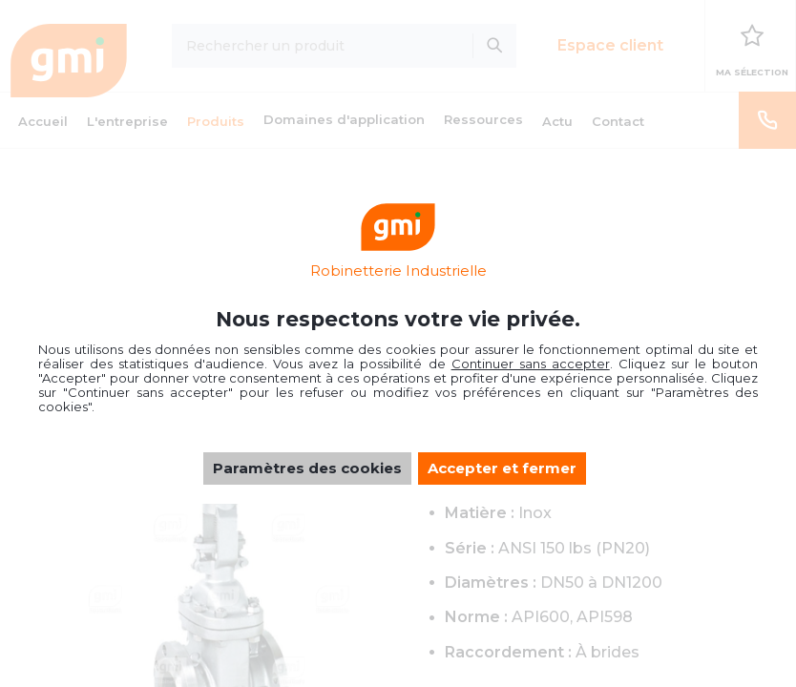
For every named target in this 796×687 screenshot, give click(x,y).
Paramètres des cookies (307, 468)
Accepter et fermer (502, 468)
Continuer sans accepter (530, 363)
